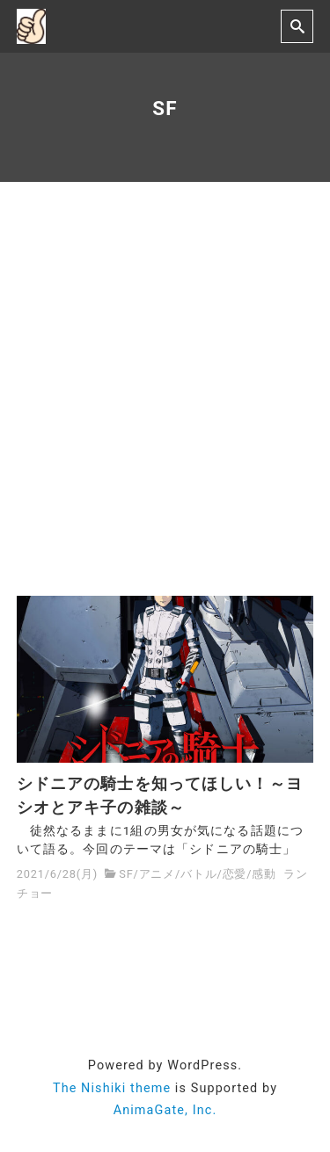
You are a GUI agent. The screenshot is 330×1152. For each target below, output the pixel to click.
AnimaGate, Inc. (165, 1110)
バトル (198, 873)
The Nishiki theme (112, 1088)
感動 (264, 873)
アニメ (157, 873)
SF (126, 873)
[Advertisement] (165, 389)
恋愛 (235, 873)
